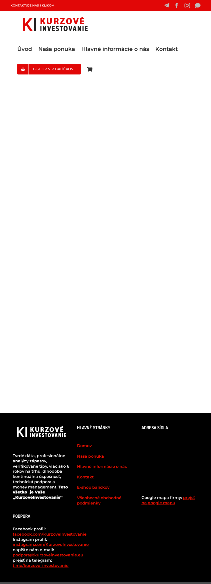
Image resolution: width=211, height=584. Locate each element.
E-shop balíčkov (93, 487)
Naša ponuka (90, 456)
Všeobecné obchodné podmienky (99, 500)
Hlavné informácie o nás (102, 466)
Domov (84, 445)
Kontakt (85, 477)
